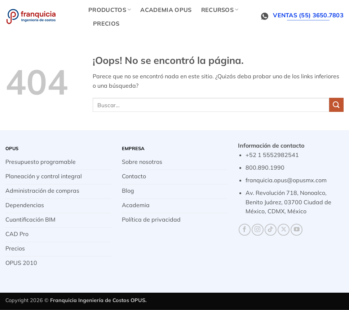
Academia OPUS (165, 9)
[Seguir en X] (284, 230)
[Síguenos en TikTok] (271, 230)
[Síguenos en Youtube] (296, 230)
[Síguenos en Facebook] (245, 230)
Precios (106, 23)
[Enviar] (336, 105)
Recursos (220, 9)
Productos (109, 9)
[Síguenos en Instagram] (258, 230)
